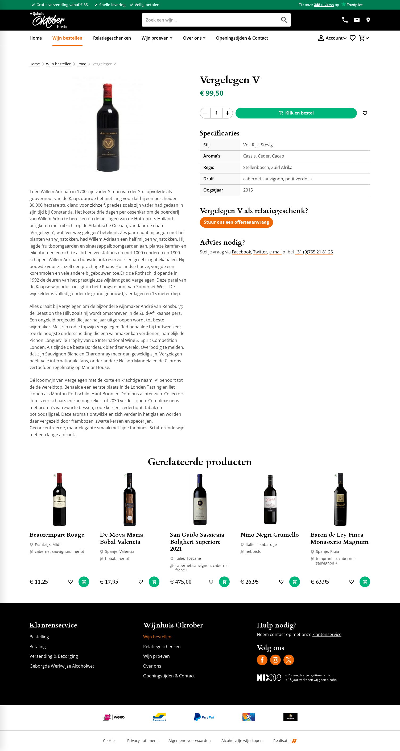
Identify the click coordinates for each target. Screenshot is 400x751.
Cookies (110, 741)
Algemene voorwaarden (189, 741)
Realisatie (285, 741)
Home (35, 64)
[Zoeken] (204, 20)
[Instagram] (275, 660)
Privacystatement (142, 741)
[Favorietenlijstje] (352, 38)
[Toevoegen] (365, 113)
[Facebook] (262, 660)
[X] (288, 660)
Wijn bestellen (59, 64)
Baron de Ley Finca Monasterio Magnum (340, 538)
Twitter (260, 252)
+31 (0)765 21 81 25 (314, 252)
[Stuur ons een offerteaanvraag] (236, 222)
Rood (82, 64)
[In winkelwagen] (84, 581)
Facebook (241, 252)
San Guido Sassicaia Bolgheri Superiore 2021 (197, 542)
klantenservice (326, 634)
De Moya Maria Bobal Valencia (121, 538)
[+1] (227, 113)
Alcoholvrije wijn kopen (242, 741)
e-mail (275, 252)
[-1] (205, 113)
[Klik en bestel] (296, 113)
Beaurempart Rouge (57, 535)
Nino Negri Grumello (269, 535)
